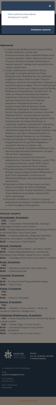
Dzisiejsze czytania (40, 29)
